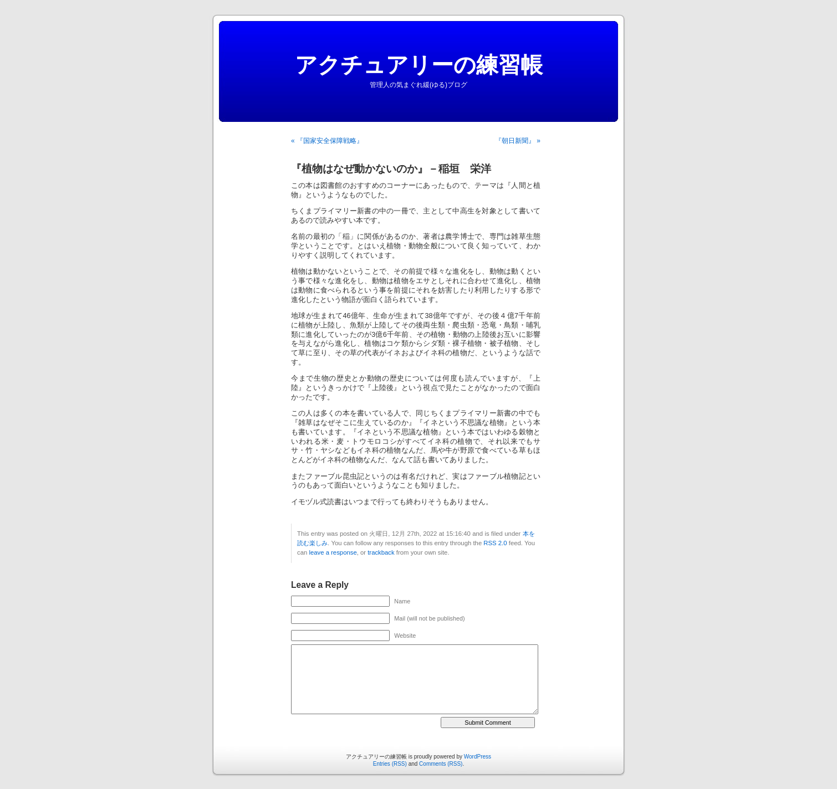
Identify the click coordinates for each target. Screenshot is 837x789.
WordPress (477, 757)
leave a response (332, 552)
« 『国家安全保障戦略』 (327, 141)
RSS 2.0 (495, 543)
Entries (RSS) (390, 764)
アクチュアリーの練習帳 (419, 65)
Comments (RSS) (440, 764)
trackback (381, 552)
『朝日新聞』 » (517, 141)
